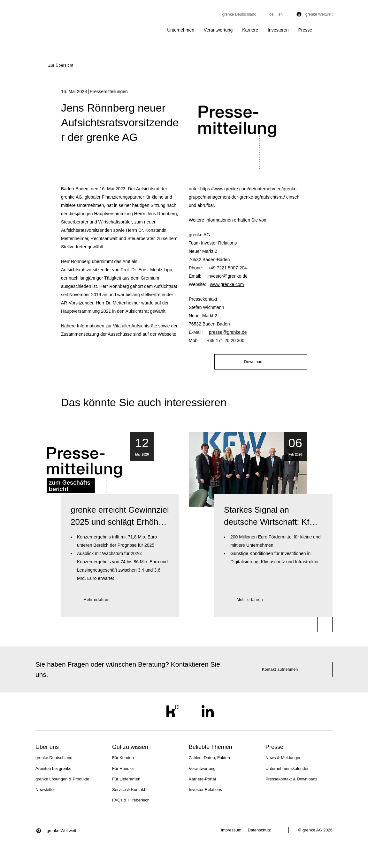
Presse (305, 30)
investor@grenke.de (227, 276)
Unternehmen (180, 30)
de (271, 14)
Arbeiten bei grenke (53, 768)
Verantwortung (218, 30)
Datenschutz (259, 830)
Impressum (231, 830)
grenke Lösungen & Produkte (62, 779)
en (280, 14)
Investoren (278, 30)
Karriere (250, 30)
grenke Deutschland (239, 14)
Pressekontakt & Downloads (291, 779)
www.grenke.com (227, 284)
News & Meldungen (283, 757)
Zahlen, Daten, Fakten (209, 757)
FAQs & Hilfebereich (131, 800)
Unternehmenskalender (287, 768)
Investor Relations (205, 789)
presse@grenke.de (228, 332)
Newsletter (45, 789)
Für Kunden (123, 757)
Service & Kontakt (128, 789)
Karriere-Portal (202, 779)
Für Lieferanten (126, 779)
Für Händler (123, 768)
